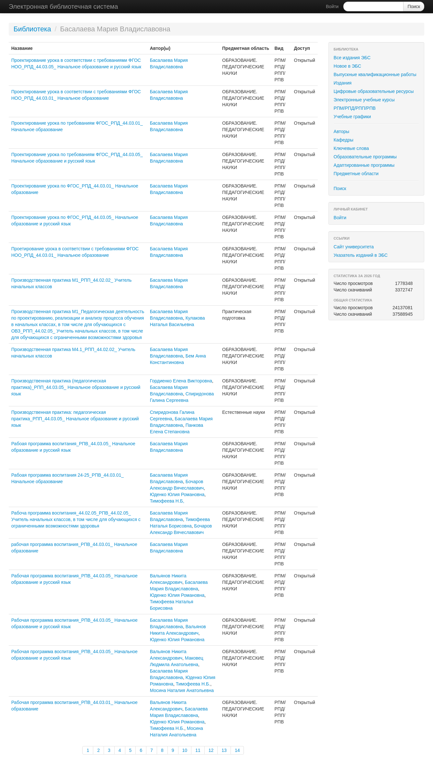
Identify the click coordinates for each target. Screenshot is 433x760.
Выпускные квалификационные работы (375, 74)
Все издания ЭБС (352, 57)
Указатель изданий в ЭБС (361, 255)
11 (197, 750)
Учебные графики (352, 116)
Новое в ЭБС (347, 66)
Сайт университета (354, 246)
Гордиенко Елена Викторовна (181, 380)
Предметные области (356, 173)
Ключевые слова (351, 148)
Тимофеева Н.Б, (167, 501)
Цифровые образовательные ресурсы (374, 91)
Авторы (341, 131)
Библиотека (32, 29)
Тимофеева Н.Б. (193, 683)
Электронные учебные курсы (364, 99)
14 (237, 750)
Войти (332, 6)
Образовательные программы (365, 156)
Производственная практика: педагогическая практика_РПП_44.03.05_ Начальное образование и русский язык (75, 419)
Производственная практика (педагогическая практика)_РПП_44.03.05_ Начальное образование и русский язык (76, 387)
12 (211, 750)
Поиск (340, 188)
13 (224, 750)
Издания (342, 82)
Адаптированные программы (364, 165)
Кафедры (343, 139)
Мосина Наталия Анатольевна (182, 690)
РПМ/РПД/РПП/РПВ (355, 108)
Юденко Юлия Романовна (177, 494)
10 (185, 750)
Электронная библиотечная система (63, 6)
